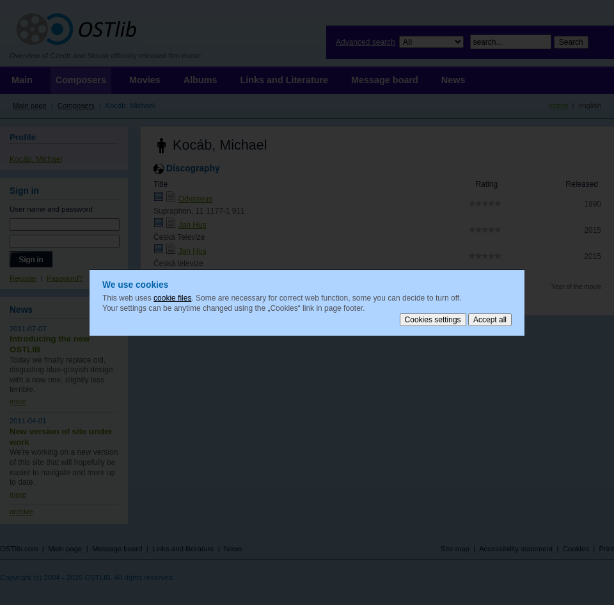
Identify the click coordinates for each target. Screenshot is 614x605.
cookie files (172, 298)
